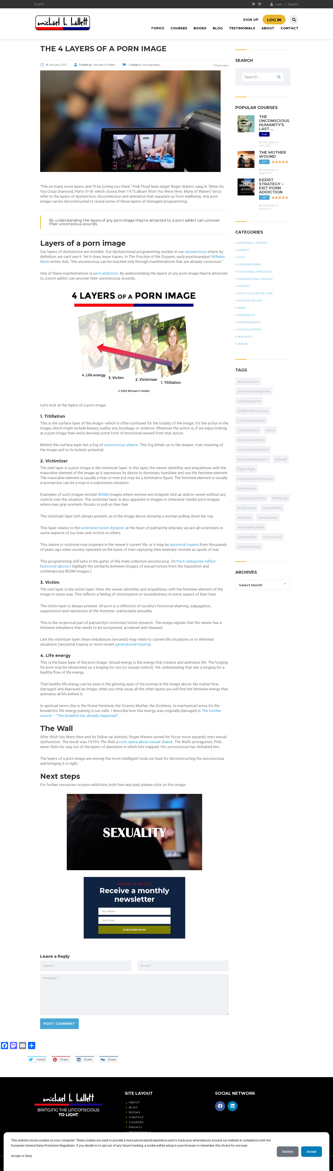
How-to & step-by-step (255, 293)
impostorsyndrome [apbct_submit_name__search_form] (252, 498)
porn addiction (105, 273)
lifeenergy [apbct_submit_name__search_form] (280, 498)
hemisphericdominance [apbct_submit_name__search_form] (255, 478)
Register (293, 4)
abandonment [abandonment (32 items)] (248, 381)
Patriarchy (246, 315)
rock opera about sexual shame (146, 742)
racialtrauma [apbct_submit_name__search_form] (247, 508)
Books (200, 28)
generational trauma (132, 644)
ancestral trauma (184, 544)
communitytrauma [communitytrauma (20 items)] (251, 420)
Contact (289, 28)
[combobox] (262, 585)
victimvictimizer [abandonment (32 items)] (249, 546)
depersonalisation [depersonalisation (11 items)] (251, 440)
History (244, 286)
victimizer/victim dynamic (103, 528)
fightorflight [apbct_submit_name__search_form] (246, 469)
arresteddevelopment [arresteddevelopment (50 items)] (254, 391)
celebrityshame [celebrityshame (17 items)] (249, 401)
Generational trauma (255, 279)
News (242, 307)
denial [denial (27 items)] (270, 430)
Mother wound (250, 300)
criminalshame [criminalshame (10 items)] (248, 430)
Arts (241, 257)
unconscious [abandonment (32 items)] (272, 537)
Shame (242, 344)
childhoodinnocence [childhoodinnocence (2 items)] (253, 411)
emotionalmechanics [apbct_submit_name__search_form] (253, 449)
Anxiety (243, 250)
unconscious (195, 251)
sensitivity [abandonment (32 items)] (245, 517)
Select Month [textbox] (250, 585)
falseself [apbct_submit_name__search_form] (281, 459)
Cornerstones (249, 264)
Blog (218, 28)
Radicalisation (249, 329)
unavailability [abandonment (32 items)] (247, 537)
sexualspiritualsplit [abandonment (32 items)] (251, 527)
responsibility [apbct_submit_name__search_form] (272, 508)
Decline (287, 1151)
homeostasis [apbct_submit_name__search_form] (247, 488)
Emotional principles (255, 271)
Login (276, 4)
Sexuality (245, 336)
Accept (312, 1151)
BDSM (103, 494)
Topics (157, 28)
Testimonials (242, 28)
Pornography (249, 322)
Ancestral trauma (252, 242)
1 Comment (221, 65)
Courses (179, 28)
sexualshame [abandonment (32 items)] (268, 517)
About (267, 28)
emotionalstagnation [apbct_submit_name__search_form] (253, 459)
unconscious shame (121, 445)
